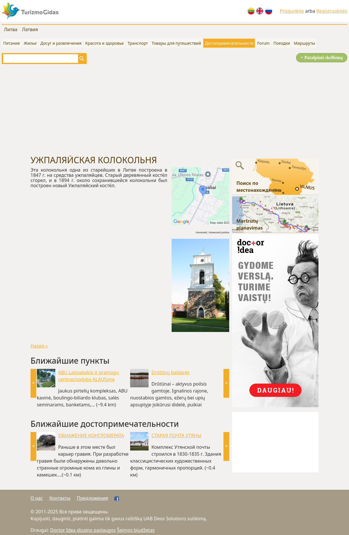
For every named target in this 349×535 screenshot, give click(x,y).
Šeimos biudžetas (136, 530)
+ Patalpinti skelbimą (322, 57)
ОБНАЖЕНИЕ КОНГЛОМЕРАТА (91, 435)
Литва (10, 29)
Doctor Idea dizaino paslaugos (83, 530)
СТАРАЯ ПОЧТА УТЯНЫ (176, 435)
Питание (11, 43)
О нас (37, 498)
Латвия (30, 29)
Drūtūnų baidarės (170, 372)
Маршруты (304, 43)
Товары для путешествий (176, 43)
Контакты (59, 498)
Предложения (92, 498)
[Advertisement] (174, 109)
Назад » (39, 346)
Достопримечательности (229, 43)
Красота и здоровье (104, 43)
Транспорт (138, 43)
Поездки (281, 43)
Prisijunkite (292, 11)
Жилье (30, 43)
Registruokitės (331, 11)
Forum (263, 43)
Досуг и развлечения (60, 43)
